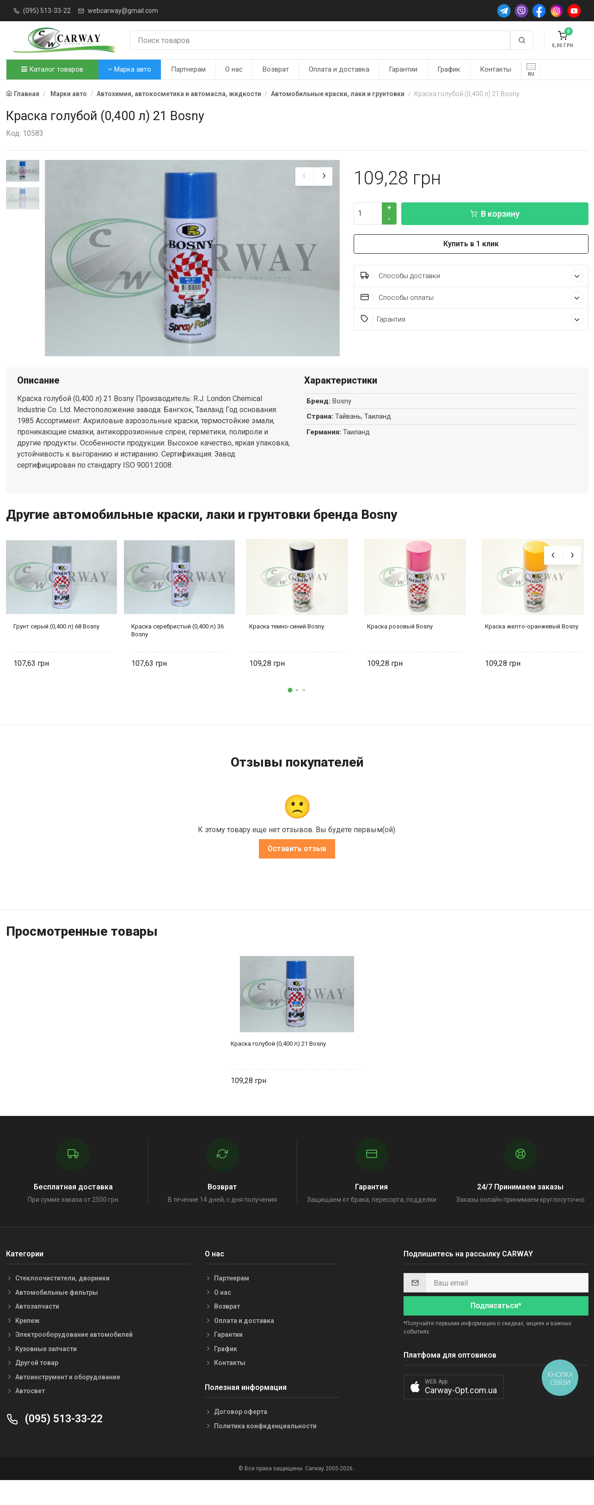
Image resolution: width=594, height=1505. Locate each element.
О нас (234, 69)
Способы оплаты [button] (472, 297)
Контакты (495, 69)
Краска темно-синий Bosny (286, 649)
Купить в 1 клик (471, 243)
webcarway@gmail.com (123, 10)
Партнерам (188, 69)
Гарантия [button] (472, 319)
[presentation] (304, 176)
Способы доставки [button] (472, 275)
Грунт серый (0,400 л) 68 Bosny (56, 649)
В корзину (495, 214)
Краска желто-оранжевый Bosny (531, 649)
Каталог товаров (52, 69)
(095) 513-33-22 (47, 10)
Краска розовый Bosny (400, 649)
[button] (290, 712)
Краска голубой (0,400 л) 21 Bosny (278, 1066)
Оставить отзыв (297, 871)
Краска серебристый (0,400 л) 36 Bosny (177, 653)
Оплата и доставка (339, 69)
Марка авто (129, 69)
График (448, 69)
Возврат (276, 69)
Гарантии (403, 69)
